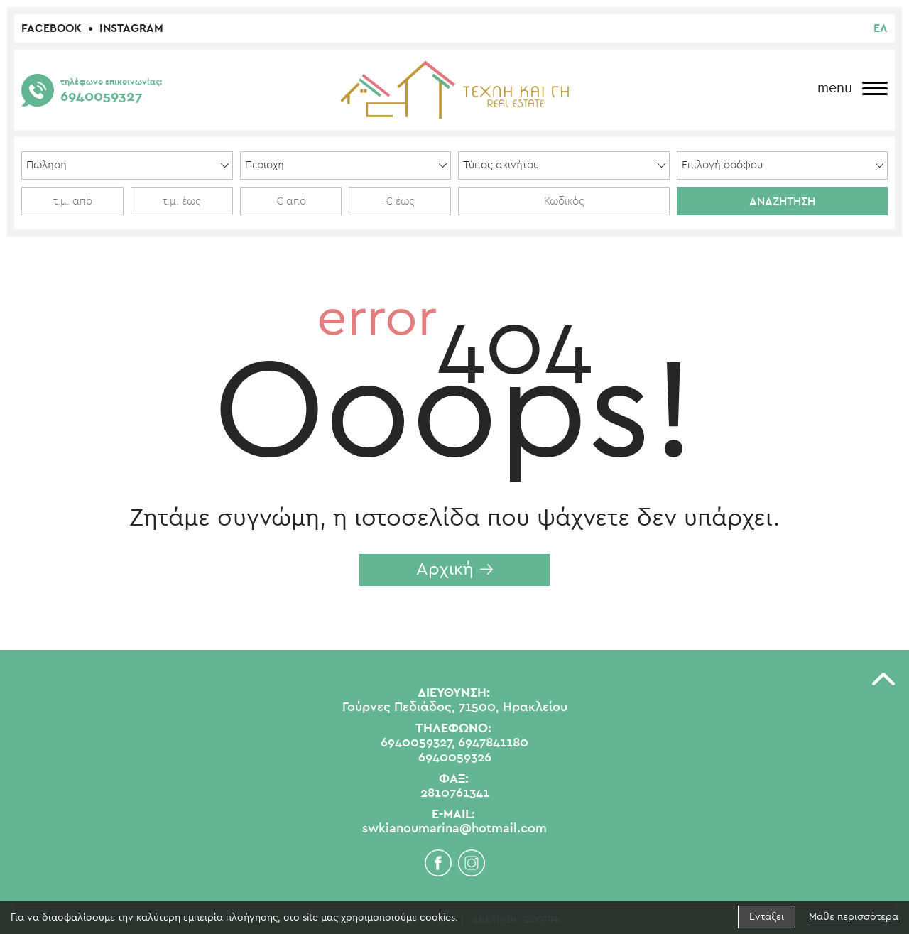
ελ (880, 28)
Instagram (131, 28)
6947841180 (493, 743)
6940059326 (454, 757)
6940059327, (418, 743)
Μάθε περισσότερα (853, 917)
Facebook (51, 28)
